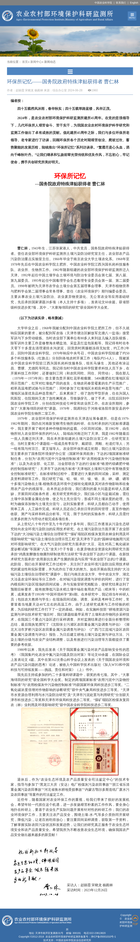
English (134, 2)
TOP (135, 920)
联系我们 (121, 2)
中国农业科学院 (103, 2)
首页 (25, 61)
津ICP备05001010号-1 (103, 936)
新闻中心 (36, 61)
